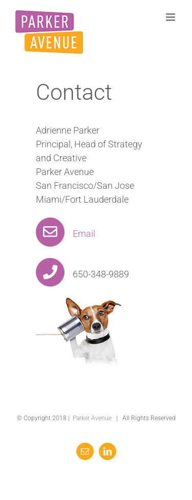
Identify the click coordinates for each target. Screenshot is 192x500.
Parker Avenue (92, 418)
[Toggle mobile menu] (171, 17)
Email (65, 233)
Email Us (159, 430)
